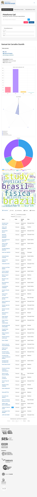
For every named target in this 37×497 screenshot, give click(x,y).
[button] (34, 3)
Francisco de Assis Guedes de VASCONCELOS (6, 370)
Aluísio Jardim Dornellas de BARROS (5, 245)
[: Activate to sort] (12, 220)
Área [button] (28, 219)
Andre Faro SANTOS (6, 252)
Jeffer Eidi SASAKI (5, 414)
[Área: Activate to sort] (31, 220)
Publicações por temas (18, 9)
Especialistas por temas (7, 9)
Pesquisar (31, 22)
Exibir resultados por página (18, 214)
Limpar (25, 22)
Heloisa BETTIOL (5, 392)
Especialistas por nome (30, 9)
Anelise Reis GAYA (6, 263)
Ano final (4, 33)
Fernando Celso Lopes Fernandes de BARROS (6, 357)
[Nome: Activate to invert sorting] (6, 220)
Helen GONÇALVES (6, 388)
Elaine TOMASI (5, 340)
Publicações (17, 223)
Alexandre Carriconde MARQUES (4, 236)
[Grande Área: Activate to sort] (23, 220)
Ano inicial (4, 30)
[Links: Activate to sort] (17, 220)
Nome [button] (3, 219)
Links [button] (16, 219)
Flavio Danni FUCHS (6, 364)
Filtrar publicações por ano (8, 28)
